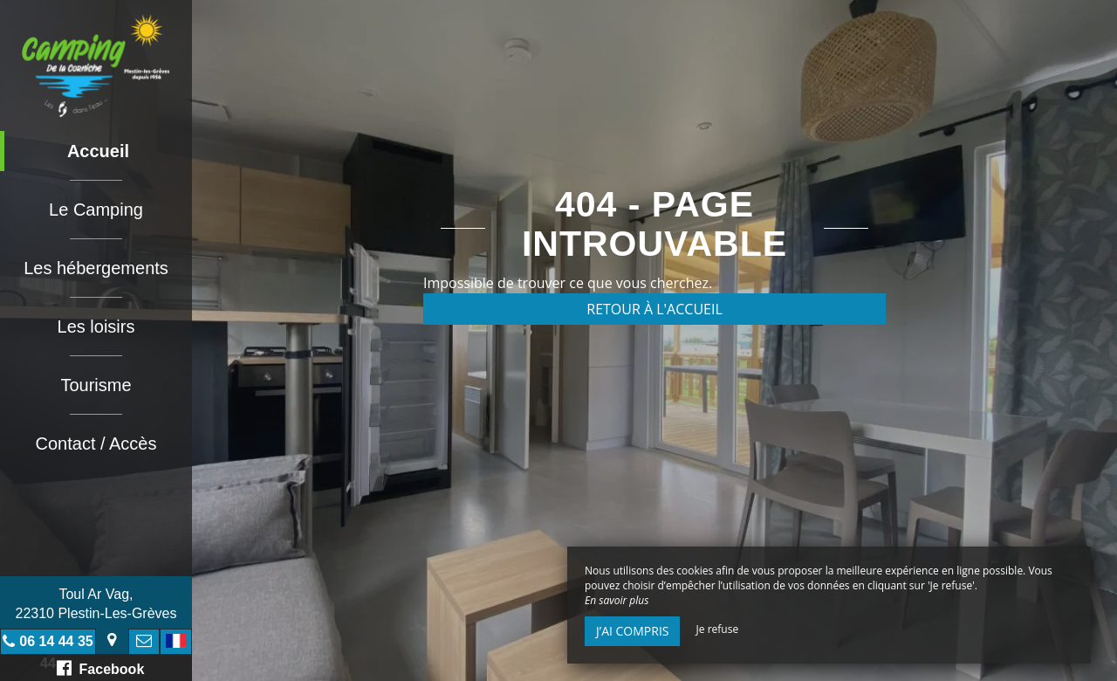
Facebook (101, 668)
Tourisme (95, 385)
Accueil (98, 151)
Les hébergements (96, 268)
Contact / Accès (96, 443)
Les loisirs (96, 326)
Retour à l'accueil (654, 309)
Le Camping (96, 209)
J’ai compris (632, 631)
